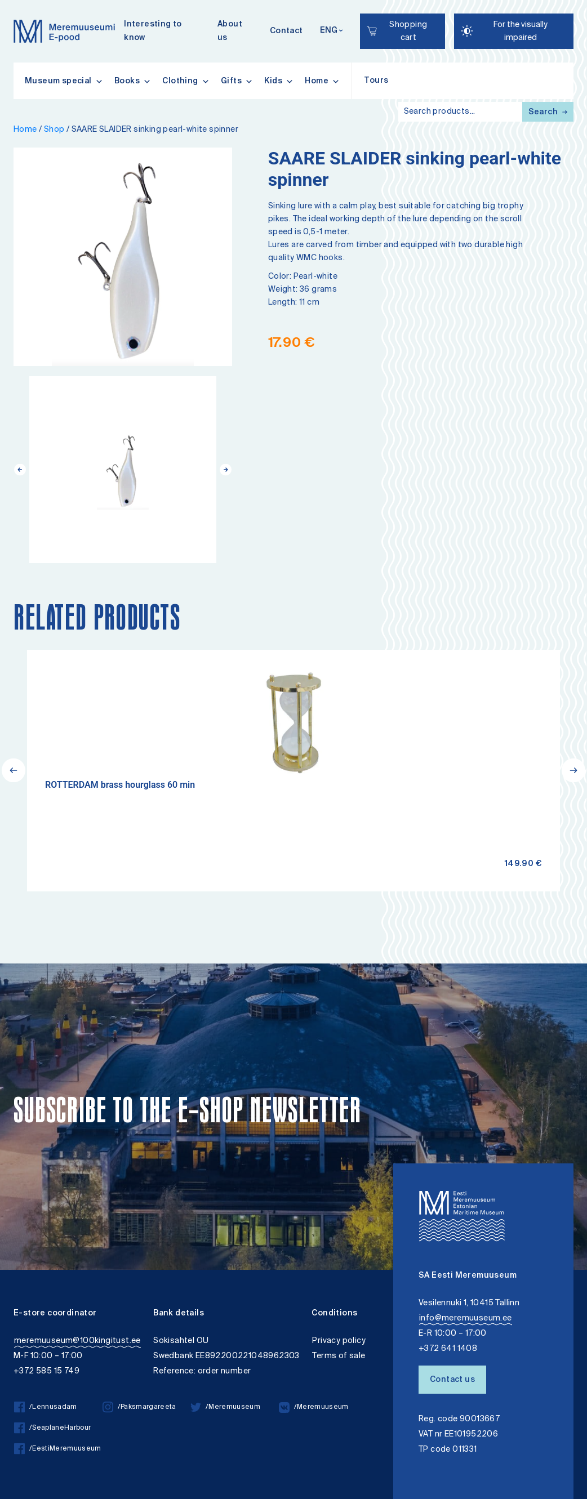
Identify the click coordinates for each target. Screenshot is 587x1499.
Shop (54, 130)
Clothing (186, 81)
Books (132, 81)
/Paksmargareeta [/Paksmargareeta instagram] (139, 1407)
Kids (279, 81)
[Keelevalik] (332, 31)
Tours (376, 81)
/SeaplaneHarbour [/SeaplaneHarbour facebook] (52, 1428)
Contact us (452, 1380)
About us (229, 31)
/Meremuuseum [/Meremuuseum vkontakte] (314, 1407)
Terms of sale (338, 1356)
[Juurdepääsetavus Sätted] (513, 31)
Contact (286, 31)
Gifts (237, 81)
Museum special (64, 81)
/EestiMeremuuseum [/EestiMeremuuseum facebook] (57, 1449)
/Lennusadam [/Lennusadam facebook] (45, 1407)
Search (547, 112)
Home (322, 81)
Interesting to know (153, 31)
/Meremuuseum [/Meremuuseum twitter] (225, 1407)
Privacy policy (339, 1341)
